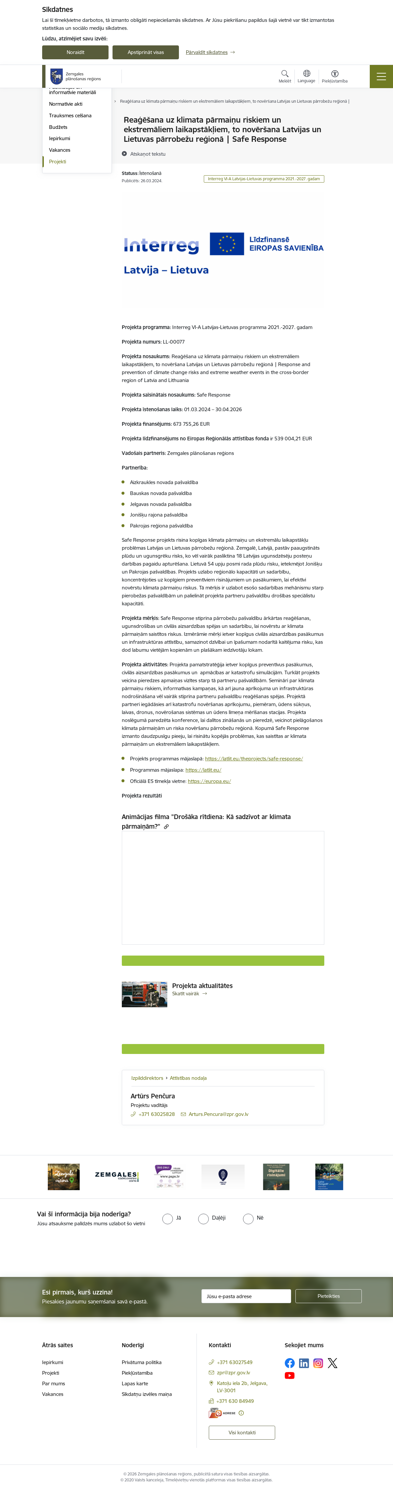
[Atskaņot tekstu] (148, 154)
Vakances (59, 229)
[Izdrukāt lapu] (342, 117)
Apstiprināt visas (146, 52)
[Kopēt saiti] (165, 826)
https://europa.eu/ (209, 781)
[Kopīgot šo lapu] (342, 134)
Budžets (58, 206)
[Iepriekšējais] (53, 1177)
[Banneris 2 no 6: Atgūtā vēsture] (276, 1176)
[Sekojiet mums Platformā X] (333, 1363)
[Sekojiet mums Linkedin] (304, 1363)
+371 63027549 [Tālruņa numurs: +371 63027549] (235, 1362)
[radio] (171, 1218)
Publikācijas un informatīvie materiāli (72, 169)
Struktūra (59, 132)
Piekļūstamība (137, 1373)
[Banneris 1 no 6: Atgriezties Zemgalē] (223, 1176)
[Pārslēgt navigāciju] (381, 76)
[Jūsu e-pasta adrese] (246, 1296)
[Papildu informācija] (241, 1412)
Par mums (53, 1383)
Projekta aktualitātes (202, 986)
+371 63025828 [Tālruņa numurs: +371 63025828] (157, 1114)
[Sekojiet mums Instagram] (318, 1363)
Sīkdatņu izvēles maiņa (147, 1394)
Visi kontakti (242, 1432)
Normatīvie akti (65, 183)
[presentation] (55, 1252)
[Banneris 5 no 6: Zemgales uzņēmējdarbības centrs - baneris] (116, 1176)
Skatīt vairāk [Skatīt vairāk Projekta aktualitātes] (185, 993)
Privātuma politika (142, 1362)
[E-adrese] (222, 1412)
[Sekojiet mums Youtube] (290, 1375)
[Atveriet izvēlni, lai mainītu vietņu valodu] (306, 77)
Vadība (56, 120)
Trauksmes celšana (70, 195)
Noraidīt (75, 52)
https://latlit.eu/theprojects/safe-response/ (254, 758)
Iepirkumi (59, 218)
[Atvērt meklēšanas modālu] (284, 77)
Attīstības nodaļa (188, 1078)
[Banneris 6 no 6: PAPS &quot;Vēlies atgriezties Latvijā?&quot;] (170, 1176)
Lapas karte (135, 1383)
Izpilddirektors (147, 1078)
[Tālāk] (340, 1177)
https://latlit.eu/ (203, 770)
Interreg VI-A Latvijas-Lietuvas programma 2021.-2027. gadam (264, 178)
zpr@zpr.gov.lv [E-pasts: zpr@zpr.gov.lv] (233, 1372)
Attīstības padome (69, 143)
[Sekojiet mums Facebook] (290, 1363)
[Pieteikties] (328, 1296)
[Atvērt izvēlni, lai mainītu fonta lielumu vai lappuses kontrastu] (335, 77)
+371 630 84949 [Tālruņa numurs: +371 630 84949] (235, 1401)
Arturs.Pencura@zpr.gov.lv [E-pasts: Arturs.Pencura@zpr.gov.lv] (218, 1114)
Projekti (57, 241)
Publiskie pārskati (68, 155)
